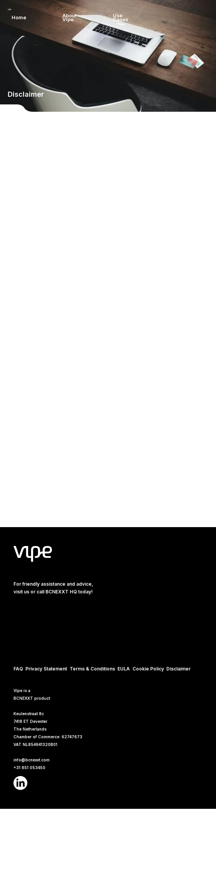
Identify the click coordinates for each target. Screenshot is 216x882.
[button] (156, 17)
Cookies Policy (21, 872)
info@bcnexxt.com (31, 760)
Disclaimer (178, 669)
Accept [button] (171, 841)
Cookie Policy (148, 669)
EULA (123, 669)
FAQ (18, 669)
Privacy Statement (46, 669)
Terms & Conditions (92, 669)
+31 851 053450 (29, 767)
